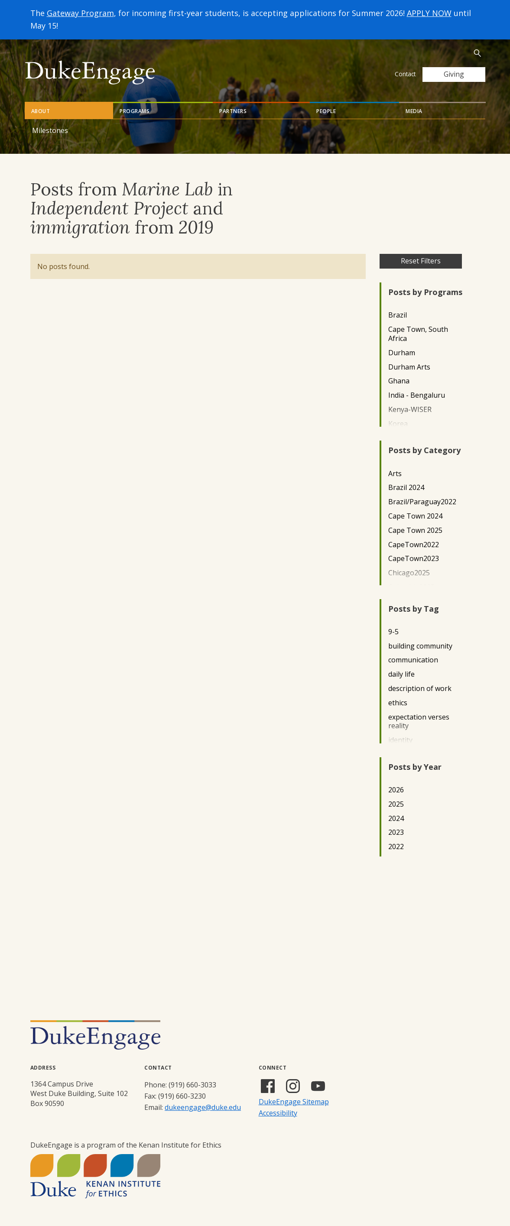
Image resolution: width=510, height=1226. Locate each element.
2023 (396, 832)
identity (400, 740)
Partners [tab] (233, 111)
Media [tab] (414, 111)
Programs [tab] (134, 111)
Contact (405, 74)
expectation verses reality (418, 722)
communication (413, 660)
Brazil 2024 (406, 487)
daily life (401, 674)
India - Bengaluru (416, 395)
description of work (420, 688)
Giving (454, 74)
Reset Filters (421, 261)
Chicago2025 (409, 572)
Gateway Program (80, 13)
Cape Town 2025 (415, 530)
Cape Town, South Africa (418, 334)
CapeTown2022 (413, 544)
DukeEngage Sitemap (294, 1101)
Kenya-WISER (410, 409)
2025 (396, 804)
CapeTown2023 (413, 558)
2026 (396, 790)
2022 (396, 846)
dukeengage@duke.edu (203, 1107)
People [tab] (326, 111)
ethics (397, 702)
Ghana (398, 381)
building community (420, 646)
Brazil (397, 315)
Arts (395, 473)
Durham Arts (409, 367)
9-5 (393, 631)
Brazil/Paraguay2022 (422, 501)
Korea (398, 423)
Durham (401, 352)
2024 (396, 818)
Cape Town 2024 (415, 516)
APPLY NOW (429, 13)
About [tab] (40, 111)
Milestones (50, 130)
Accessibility (278, 1113)
